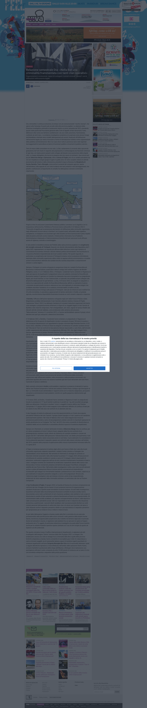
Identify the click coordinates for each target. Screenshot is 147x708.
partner (53, 341)
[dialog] (73, 354)
